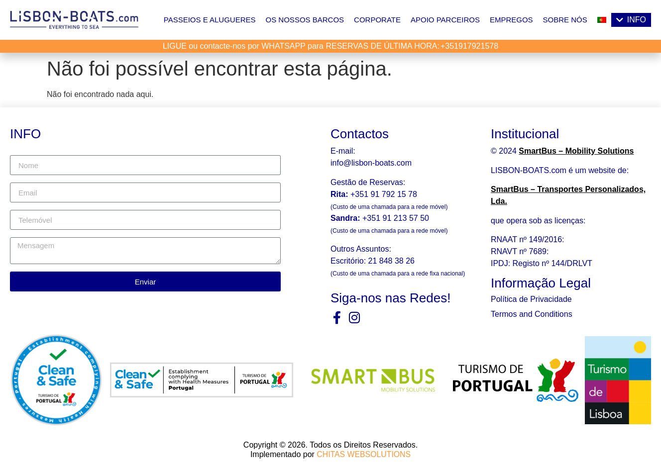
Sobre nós (565, 19)
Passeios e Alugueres (210, 19)
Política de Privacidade (531, 299)
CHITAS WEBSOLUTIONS (363, 454)
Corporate (377, 19)
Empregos (511, 19)
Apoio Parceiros (445, 19)
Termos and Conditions (531, 314)
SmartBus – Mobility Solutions (576, 151)
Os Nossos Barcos (305, 19)
